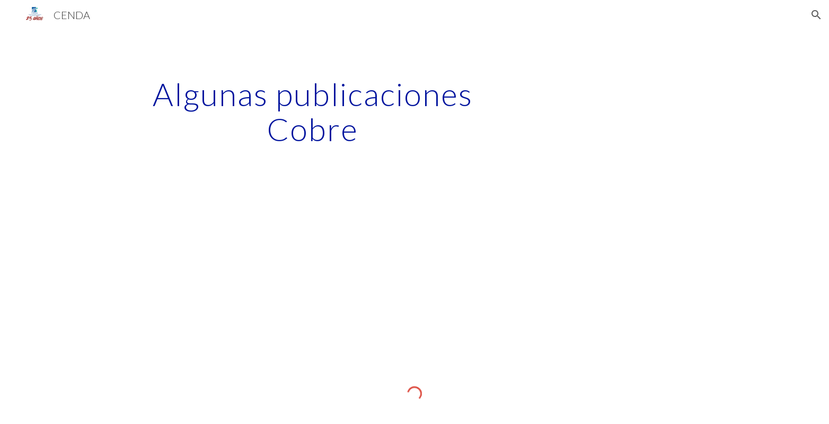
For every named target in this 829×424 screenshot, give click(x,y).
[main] (313, 111)
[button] (816, 15)
